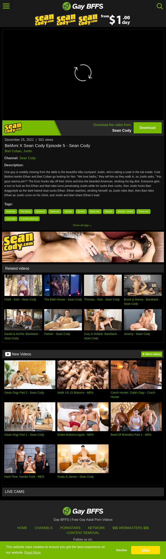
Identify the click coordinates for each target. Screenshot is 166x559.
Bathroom (54, 211)
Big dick (81, 211)
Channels (44, 528)
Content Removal (83, 533)
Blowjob (108, 211)
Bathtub (68, 211)
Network (96, 528)
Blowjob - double (125, 211)
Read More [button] (32, 552)
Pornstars (70, 528)
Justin (27, 151)
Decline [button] (121, 550)
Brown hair (143, 211)
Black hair (95, 211)
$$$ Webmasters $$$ (131, 528)
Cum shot (10, 219)
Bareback (40, 211)
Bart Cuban (13, 151)
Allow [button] (145, 550)
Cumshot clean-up (29, 219)
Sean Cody (27, 158)
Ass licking (25, 211)
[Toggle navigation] (6, 6)
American (10, 211)
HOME (22, 528)
